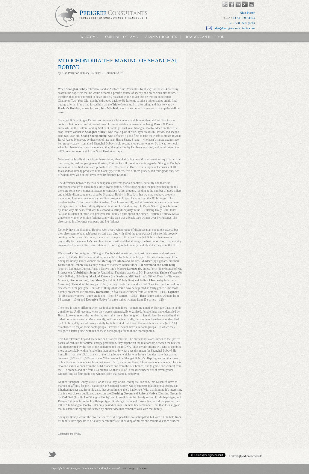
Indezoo (143, 468)
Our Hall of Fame (121, 37)
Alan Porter (69, 73)
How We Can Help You (203, 37)
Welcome (87, 37)
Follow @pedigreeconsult (245, 456)
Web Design (129, 468)
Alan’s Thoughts (161, 37)
